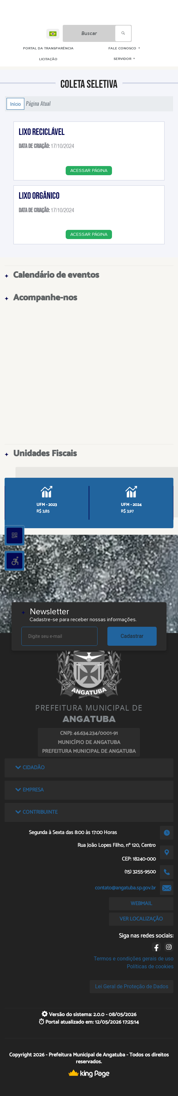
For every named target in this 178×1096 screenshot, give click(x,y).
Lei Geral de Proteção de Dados (131, 986)
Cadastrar (132, 636)
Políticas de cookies (150, 966)
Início (15, 104)
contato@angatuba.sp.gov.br (125, 887)
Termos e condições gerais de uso (133, 959)
